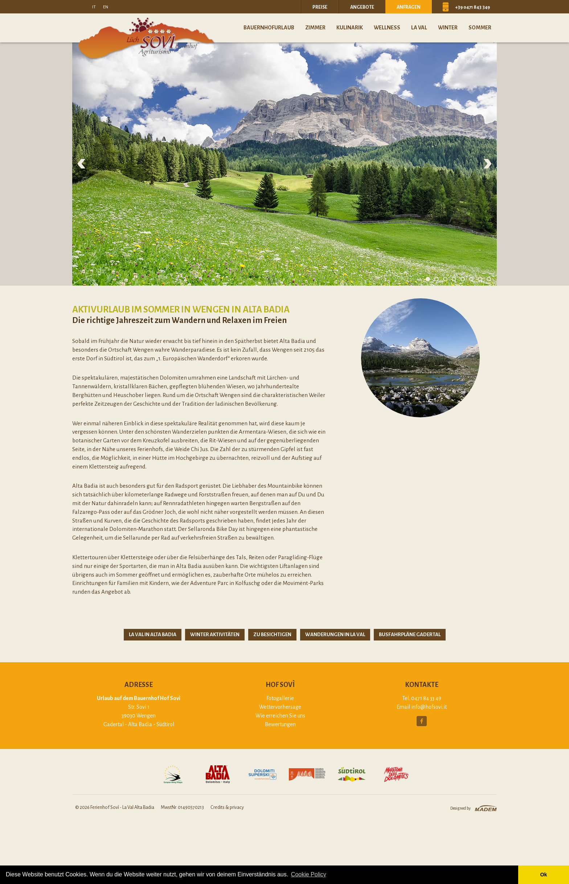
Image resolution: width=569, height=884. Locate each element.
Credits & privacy (227, 807)
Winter (448, 27)
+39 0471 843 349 (472, 7)
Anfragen (409, 7)
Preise (319, 7)
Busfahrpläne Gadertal (410, 634)
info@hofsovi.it (429, 707)
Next (487, 163)
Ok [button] (543, 874)
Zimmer (315, 27)
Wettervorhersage (280, 707)
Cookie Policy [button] (308, 874)
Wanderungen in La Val (335, 634)
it (94, 7)
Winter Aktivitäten (215, 634)
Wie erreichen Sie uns (280, 716)
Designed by (460, 808)
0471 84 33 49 (426, 698)
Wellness (387, 27)
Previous (81, 163)
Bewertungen (280, 724)
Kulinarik (349, 27)
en (105, 7)
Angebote (362, 7)
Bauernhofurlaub (268, 27)
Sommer (479, 27)
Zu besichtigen (272, 634)
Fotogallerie (280, 698)
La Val (419, 27)
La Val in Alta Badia (152, 634)
